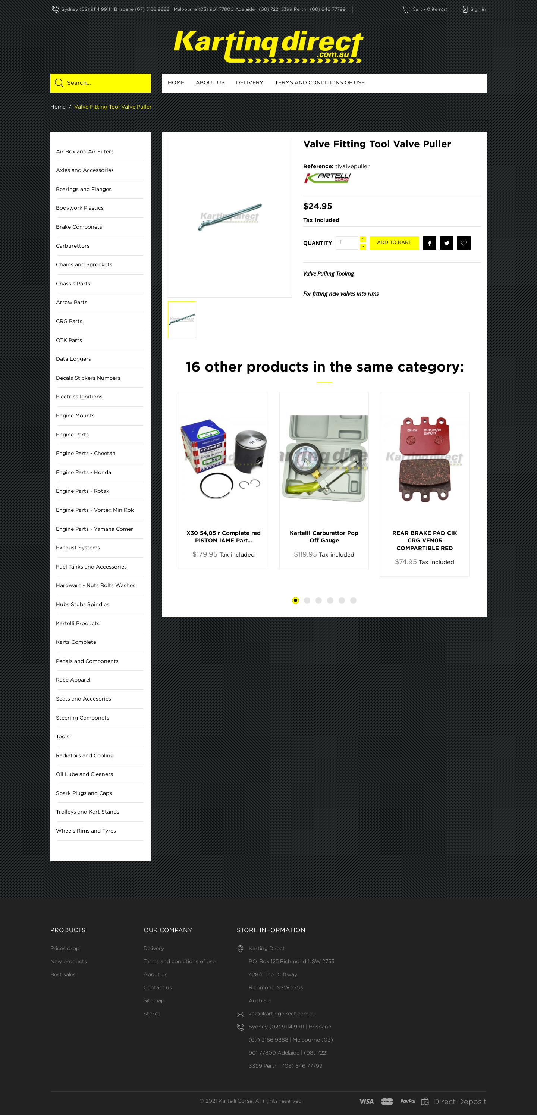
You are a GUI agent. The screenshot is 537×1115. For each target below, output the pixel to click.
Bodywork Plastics (80, 208)
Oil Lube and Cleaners (84, 775)
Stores (152, 1014)
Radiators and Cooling (85, 756)
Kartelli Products (78, 623)
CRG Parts (69, 321)
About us (210, 83)
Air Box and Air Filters (85, 152)
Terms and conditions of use (320, 83)
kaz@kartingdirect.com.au (282, 1014)
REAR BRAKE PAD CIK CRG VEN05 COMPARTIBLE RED (424, 541)
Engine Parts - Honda (83, 472)
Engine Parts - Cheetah (86, 454)
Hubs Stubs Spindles (82, 604)
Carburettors (73, 246)
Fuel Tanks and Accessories (91, 567)
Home (176, 83)
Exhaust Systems (78, 548)
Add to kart (394, 243)
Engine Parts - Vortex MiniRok (95, 510)
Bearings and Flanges (84, 189)
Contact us (158, 988)
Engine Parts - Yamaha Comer (94, 529)
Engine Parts (72, 435)
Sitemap (154, 1001)
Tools (62, 737)
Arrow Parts (71, 303)
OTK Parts (69, 340)
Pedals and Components (87, 661)
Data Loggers (73, 359)
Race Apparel (73, 680)
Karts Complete (76, 643)
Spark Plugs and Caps (84, 793)
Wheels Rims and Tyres (86, 831)
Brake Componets (79, 227)
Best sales (63, 975)
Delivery (249, 83)
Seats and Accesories (83, 699)
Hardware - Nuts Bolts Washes (95, 586)
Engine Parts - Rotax (82, 491)
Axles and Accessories (85, 171)
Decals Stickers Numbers (88, 378)
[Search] (105, 83)
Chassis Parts (73, 284)
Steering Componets (82, 718)
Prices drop (64, 948)
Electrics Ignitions (79, 397)
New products (68, 961)
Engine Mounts (75, 416)
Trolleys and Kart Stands (87, 812)
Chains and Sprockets (84, 265)
